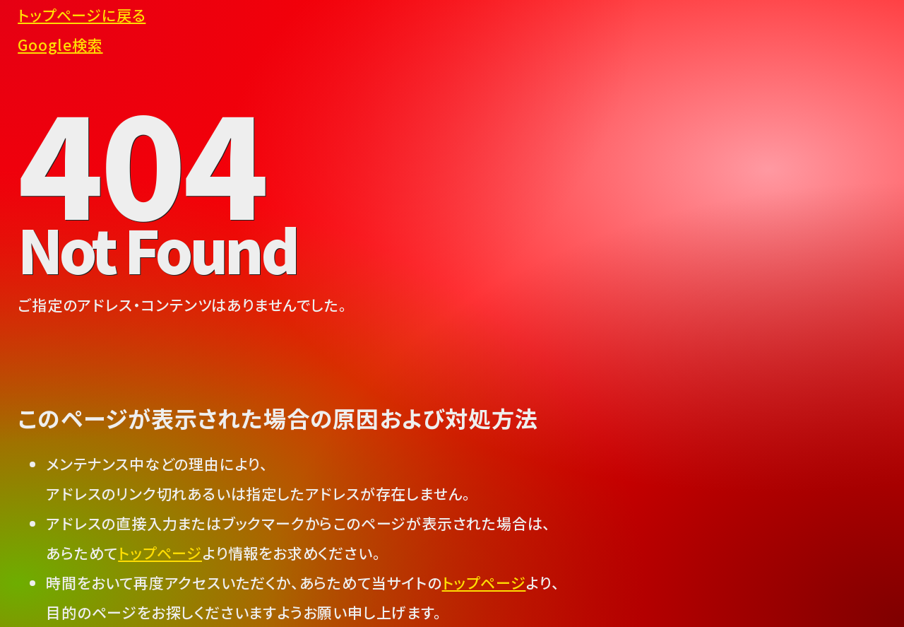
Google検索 (60, 44)
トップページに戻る (81, 14)
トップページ (160, 552)
